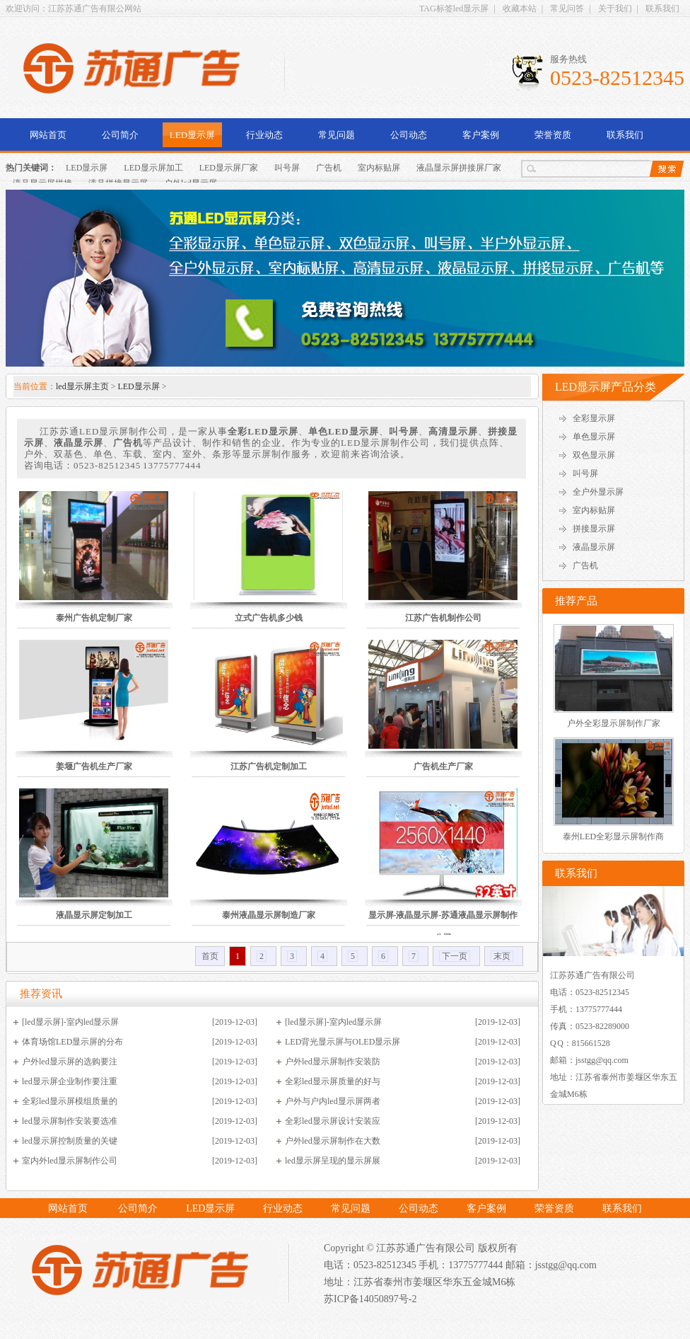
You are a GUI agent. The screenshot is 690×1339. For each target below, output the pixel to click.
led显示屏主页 (82, 386)
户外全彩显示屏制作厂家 (613, 723)
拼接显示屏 (594, 529)
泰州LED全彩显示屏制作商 (613, 836)
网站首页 (48, 135)
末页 (501, 956)
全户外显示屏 (598, 492)
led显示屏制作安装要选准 (69, 1121)
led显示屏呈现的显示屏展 (332, 1161)
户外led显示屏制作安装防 (332, 1062)
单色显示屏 (594, 437)
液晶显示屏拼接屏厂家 (458, 168)
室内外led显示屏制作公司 (69, 1161)
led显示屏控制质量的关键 (69, 1141)
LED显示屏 (192, 135)
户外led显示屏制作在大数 (332, 1141)
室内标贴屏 (379, 168)
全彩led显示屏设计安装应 (332, 1121)
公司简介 (120, 135)
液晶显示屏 (594, 547)
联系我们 (662, 8)
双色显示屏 (594, 455)
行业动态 (264, 135)
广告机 (328, 168)
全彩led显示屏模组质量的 (69, 1101)
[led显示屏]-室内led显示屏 (70, 1022)
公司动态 (408, 135)
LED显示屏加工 (153, 168)
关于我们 (615, 8)
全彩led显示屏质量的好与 (332, 1081)
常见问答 (567, 8)
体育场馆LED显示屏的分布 (72, 1042)
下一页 (454, 956)
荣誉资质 (552, 135)
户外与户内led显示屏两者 (332, 1101)
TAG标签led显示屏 (454, 8)
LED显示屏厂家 (228, 168)
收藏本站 (520, 8)
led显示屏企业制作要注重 (69, 1081)
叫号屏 (287, 168)
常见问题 (336, 135)
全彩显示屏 (594, 418)
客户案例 (480, 135)
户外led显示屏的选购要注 (69, 1062)
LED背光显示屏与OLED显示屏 (342, 1042)
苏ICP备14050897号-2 (370, 1299)
